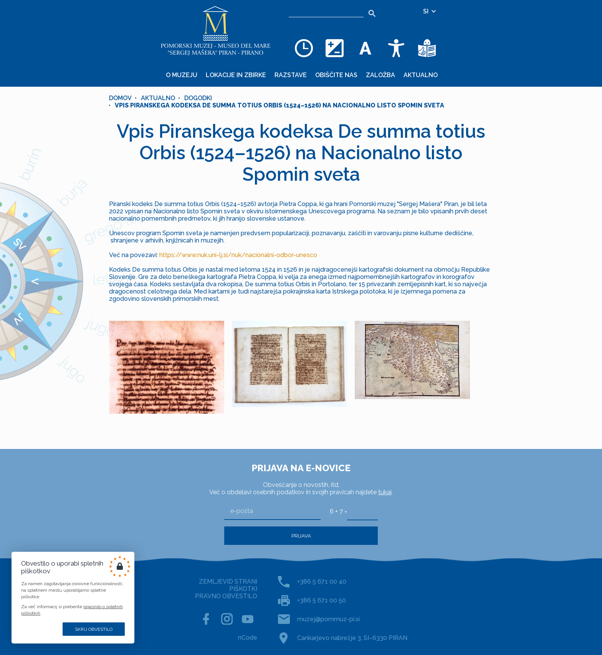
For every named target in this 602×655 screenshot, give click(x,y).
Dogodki (198, 98)
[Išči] (372, 13)
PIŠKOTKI (243, 588)
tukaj (385, 492)
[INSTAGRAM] (227, 619)
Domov (120, 98)
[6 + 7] (362, 511)
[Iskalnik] (326, 11)
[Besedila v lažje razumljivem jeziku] (427, 48)
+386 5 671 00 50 (321, 600)
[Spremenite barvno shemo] (334, 48)
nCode (247, 637)
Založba (380, 75)
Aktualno (421, 75)
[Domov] (215, 31)
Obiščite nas (336, 75)
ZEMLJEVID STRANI (228, 581)
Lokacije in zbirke (236, 75)
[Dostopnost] (396, 48)
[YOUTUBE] (247, 619)
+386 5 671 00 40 (321, 581)
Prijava (301, 536)
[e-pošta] (272, 511)
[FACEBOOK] (206, 619)
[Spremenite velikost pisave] (365, 48)
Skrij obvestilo (93, 629)
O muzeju (181, 75)
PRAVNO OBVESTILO (226, 596)
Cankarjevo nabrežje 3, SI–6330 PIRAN (352, 638)
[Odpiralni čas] (304, 48)
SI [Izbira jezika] (430, 11)
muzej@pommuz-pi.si (328, 619)
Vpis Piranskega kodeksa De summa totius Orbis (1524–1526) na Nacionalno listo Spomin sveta (279, 105)
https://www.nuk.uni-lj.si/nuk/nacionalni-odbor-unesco (238, 255)
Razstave (291, 75)
